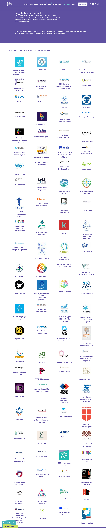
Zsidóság (43, 4)
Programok (34, 4)
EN (93, 4)
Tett (50, 4)
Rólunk (26, 4)
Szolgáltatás (57, 4)
